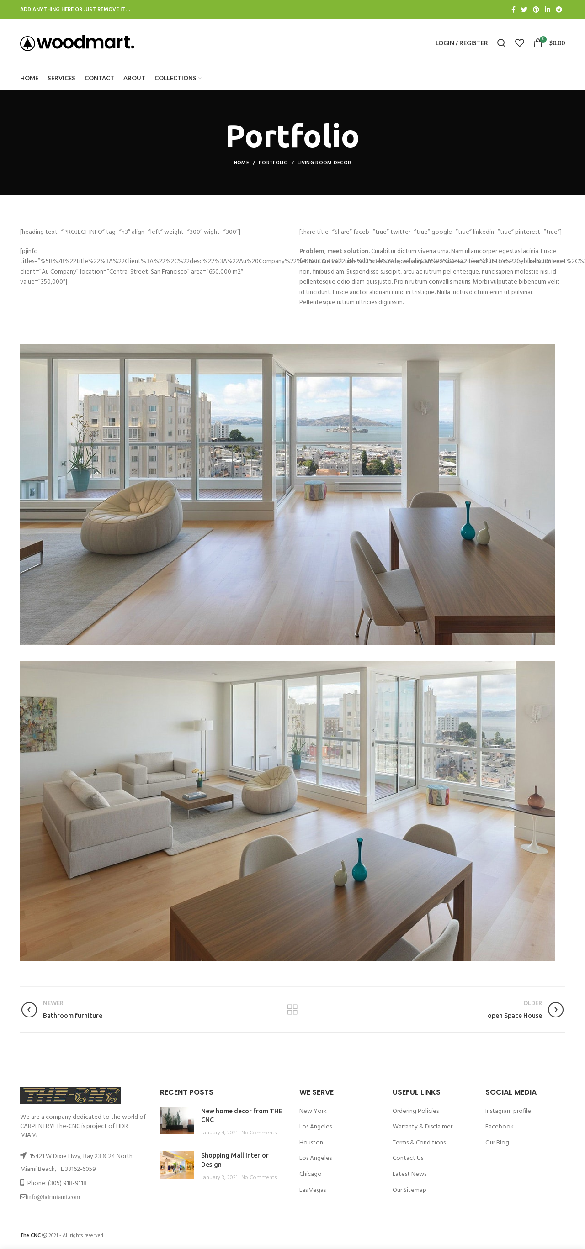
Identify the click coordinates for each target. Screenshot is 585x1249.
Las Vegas (312, 1190)
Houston (311, 1143)
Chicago (310, 1174)
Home (241, 163)
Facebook (499, 1127)
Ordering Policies (416, 1111)
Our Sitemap (409, 1190)
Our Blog (497, 1143)
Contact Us (408, 1158)
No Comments (259, 1133)
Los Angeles (315, 1127)
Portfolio (273, 163)
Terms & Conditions (419, 1143)
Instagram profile (508, 1111)
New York (313, 1111)
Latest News (409, 1174)
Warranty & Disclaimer (422, 1127)
